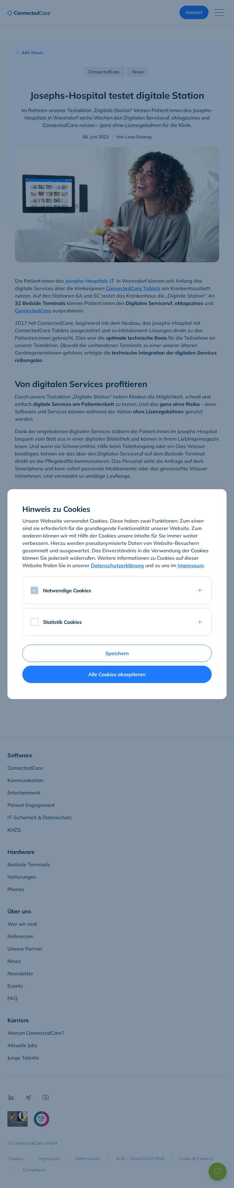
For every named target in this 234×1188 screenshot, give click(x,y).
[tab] (117, 590)
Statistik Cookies (62, 622)
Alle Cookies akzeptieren (117, 674)
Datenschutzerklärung (117, 565)
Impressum (191, 565)
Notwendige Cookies (67, 590)
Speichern (117, 653)
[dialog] (117, 594)
